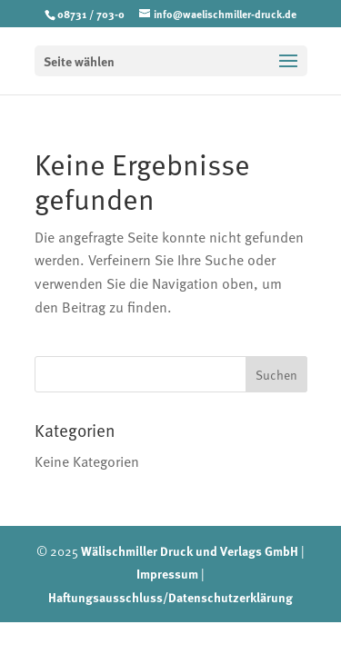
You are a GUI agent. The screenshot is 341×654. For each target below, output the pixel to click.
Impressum (167, 573)
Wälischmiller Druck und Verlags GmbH (189, 550)
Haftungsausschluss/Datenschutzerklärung (170, 597)
